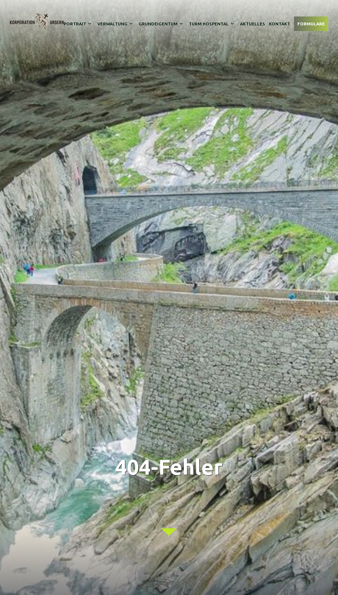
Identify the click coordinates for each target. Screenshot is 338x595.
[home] (37, 21)
